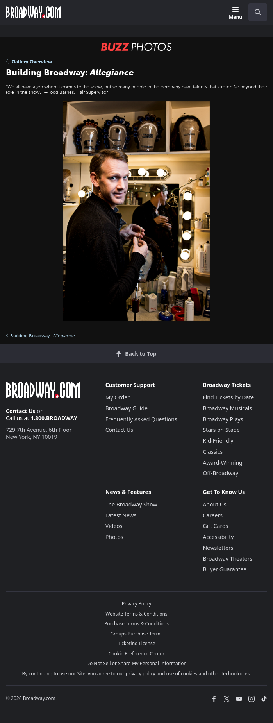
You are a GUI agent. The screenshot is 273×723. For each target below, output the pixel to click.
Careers (212, 515)
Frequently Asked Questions (141, 419)
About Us (214, 504)
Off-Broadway (220, 473)
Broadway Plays (223, 419)
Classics (213, 451)
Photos (114, 536)
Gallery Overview (29, 61)
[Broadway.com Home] (33, 12)
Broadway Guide (126, 408)
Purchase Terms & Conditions (136, 623)
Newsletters (218, 547)
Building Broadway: (40, 335)
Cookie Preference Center (137, 653)
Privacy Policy (137, 603)
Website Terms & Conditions (136, 613)
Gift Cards (215, 526)
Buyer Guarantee (224, 569)
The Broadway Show (131, 504)
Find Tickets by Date (228, 397)
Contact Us (21, 411)
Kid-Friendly (218, 440)
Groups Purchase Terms (137, 633)
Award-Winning (222, 462)
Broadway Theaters (227, 558)
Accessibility (218, 536)
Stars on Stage (221, 429)
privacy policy (140, 673)
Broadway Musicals (227, 408)
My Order (117, 397)
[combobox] (254, 12)
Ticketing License (136, 643)
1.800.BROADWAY (53, 418)
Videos (114, 526)
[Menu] (235, 13)
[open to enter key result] (257, 12)
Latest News (121, 515)
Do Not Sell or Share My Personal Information (136, 663)
